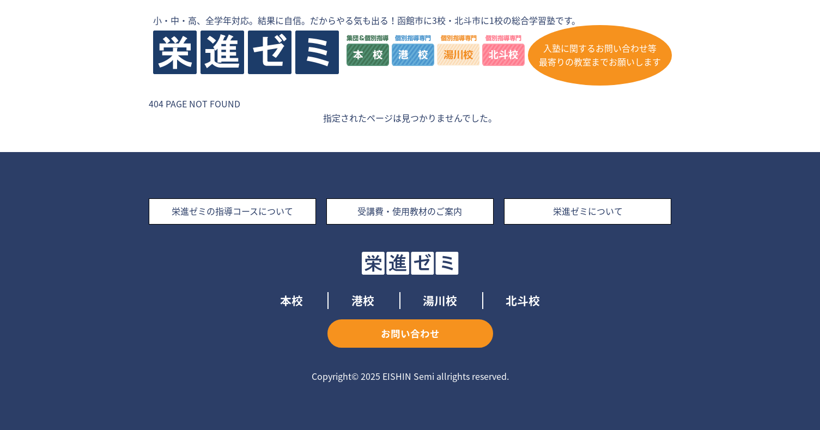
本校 (291, 300)
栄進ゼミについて (588, 210)
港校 (362, 300)
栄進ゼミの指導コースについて (232, 210)
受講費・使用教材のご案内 (409, 210)
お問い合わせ (410, 333)
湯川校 (440, 300)
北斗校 (523, 300)
